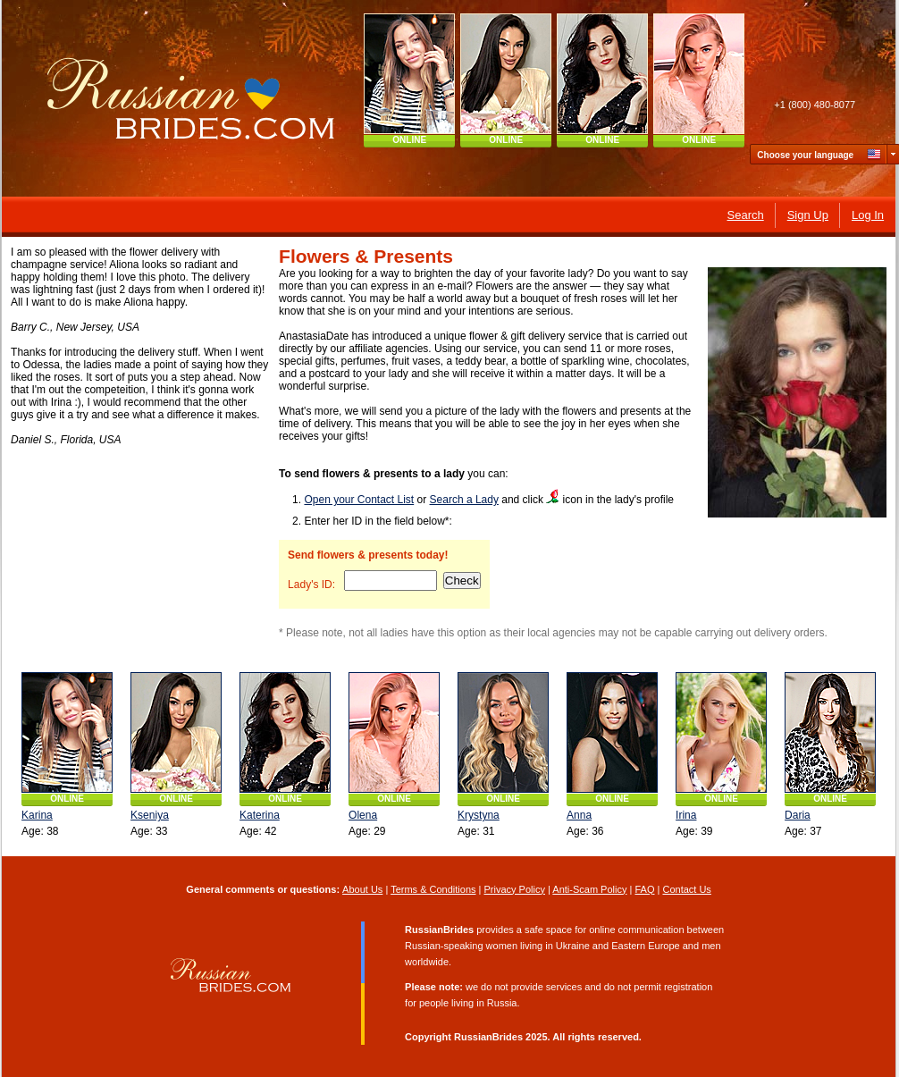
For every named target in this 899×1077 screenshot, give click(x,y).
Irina (686, 815)
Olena (363, 815)
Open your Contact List (360, 499)
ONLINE (410, 140)
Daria (798, 815)
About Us (362, 889)
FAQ (645, 889)
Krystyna (479, 815)
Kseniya (149, 815)
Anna (579, 815)
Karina (37, 815)
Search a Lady (464, 499)
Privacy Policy (514, 889)
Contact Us (687, 889)
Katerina (259, 815)
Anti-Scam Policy (590, 889)
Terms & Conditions (433, 889)
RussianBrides (488, 1036)
